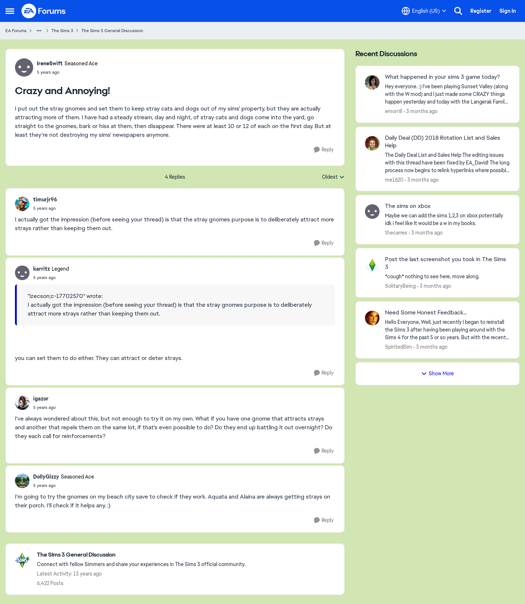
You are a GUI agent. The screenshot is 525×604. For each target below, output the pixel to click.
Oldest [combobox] (333, 177)
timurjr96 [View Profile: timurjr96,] (45, 199)
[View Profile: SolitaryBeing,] (372, 265)
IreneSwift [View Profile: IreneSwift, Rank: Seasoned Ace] (50, 63)
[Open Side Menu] (10, 10)
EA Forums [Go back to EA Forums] (16, 31)
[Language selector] (424, 11)
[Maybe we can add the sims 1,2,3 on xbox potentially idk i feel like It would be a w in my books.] (447, 219)
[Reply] (323, 150)
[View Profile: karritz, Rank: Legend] (22, 273)
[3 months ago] (421, 111)
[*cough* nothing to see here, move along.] (447, 276)
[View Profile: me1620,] (372, 143)
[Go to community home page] (44, 11)
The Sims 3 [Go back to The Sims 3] (62, 31)
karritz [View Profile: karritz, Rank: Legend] (41, 269)
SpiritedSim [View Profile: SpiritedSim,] (398, 347)
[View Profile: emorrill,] (372, 82)
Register (480, 11)
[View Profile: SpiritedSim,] (372, 318)
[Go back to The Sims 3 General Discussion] (141, 555)
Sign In (507, 11)
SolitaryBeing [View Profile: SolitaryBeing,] (400, 286)
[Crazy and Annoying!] (45, 208)
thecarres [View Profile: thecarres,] (396, 232)
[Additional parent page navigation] (39, 31)
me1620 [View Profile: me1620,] (394, 179)
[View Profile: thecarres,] (372, 211)
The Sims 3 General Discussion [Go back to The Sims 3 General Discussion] (112, 31)
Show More (437, 373)
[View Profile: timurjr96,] (22, 204)
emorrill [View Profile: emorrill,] (393, 111)
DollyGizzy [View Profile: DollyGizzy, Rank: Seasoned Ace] (46, 476)
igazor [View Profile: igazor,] (40, 398)
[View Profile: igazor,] (22, 402)
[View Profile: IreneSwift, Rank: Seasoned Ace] (24, 67)
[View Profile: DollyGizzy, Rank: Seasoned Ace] (22, 480)
